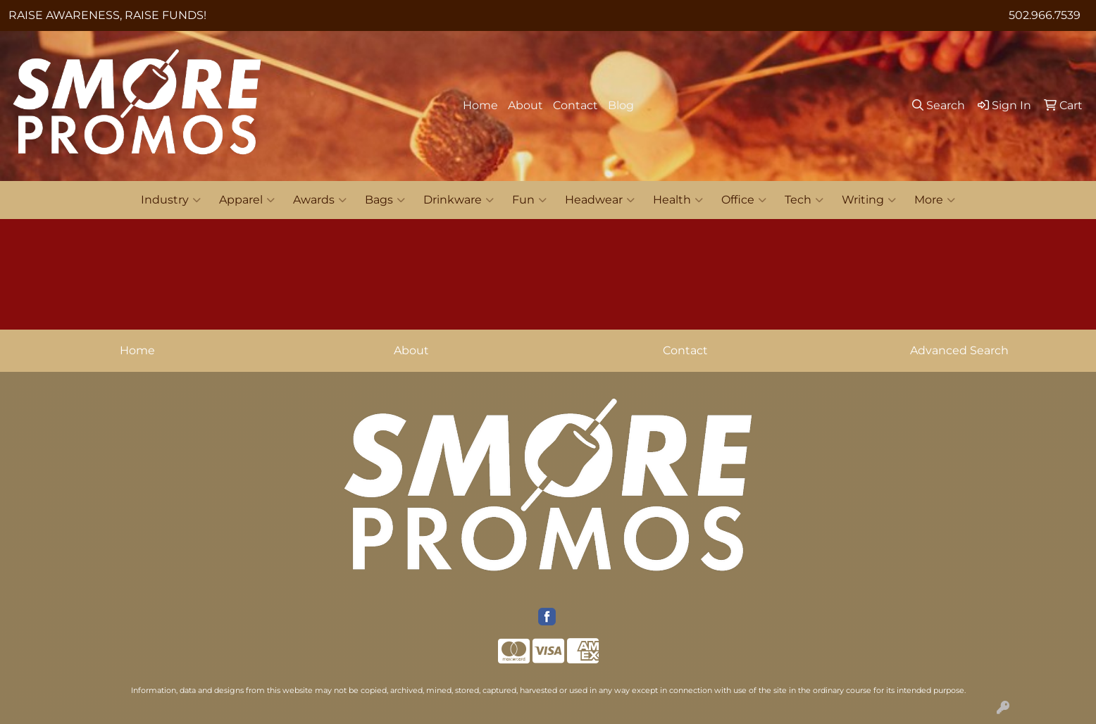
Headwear (600, 200)
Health (678, 200)
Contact (575, 105)
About (525, 105)
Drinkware (458, 200)
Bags (385, 200)
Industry (171, 200)
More (934, 200)
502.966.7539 (1045, 15)
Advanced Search (959, 350)
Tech (804, 200)
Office (743, 200)
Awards (320, 200)
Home (480, 105)
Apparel (247, 200)
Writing (869, 200)
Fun (529, 200)
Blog (621, 105)
